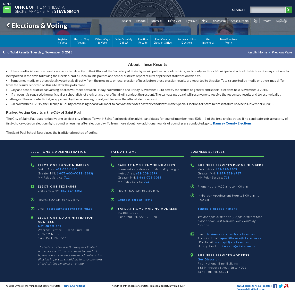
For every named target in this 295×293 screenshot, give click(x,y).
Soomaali (156, 21)
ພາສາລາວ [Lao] (219, 21)
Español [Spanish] (126, 21)
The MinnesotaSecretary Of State (47, 9)
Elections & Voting (36, 25)
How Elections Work (228, 41)
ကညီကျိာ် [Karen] (281, 21)
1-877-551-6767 (229, 173)
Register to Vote (63, 41)
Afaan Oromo (240, 21)
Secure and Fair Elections (186, 41)
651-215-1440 (66, 169)
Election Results (143, 41)
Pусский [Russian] (191, 21)
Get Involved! (208, 41)
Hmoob (141, 21)
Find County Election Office (163, 41)
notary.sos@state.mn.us (236, 246)
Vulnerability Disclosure (250, 289)
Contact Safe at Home (135, 199)
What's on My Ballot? (124, 41)
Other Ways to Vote (102, 41)
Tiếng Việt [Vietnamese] (174, 21)
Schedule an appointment (217, 208)
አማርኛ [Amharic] (267, 21)
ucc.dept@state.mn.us (231, 242)
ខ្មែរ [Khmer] (256, 21)
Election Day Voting (81, 41)
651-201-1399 (146, 173)
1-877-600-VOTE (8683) (75, 173)
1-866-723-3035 (149, 177)
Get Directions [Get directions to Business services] (209, 259)
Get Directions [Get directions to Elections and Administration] (49, 225)
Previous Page (282, 52)
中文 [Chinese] (205, 21)
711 (67, 177)
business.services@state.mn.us (230, 234)
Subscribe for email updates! (254, 285)
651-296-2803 (226, 169)
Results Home (257, 52)
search (238, 9)
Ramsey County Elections (232, 123)
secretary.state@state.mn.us (69, 208)
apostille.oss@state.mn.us (240, 238)
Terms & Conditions (73, 285)
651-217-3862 (71, 190)
